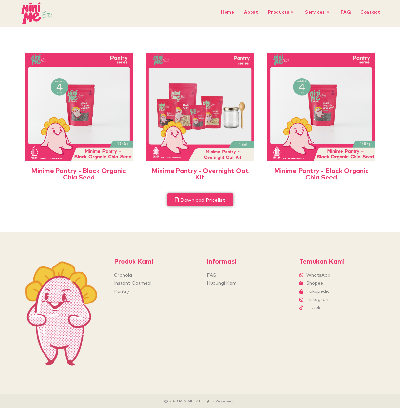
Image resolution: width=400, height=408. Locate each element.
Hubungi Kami (222, 283)
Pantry (121, 291)
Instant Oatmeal (132, 283)
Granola (123, 275)
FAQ (212, 275)
